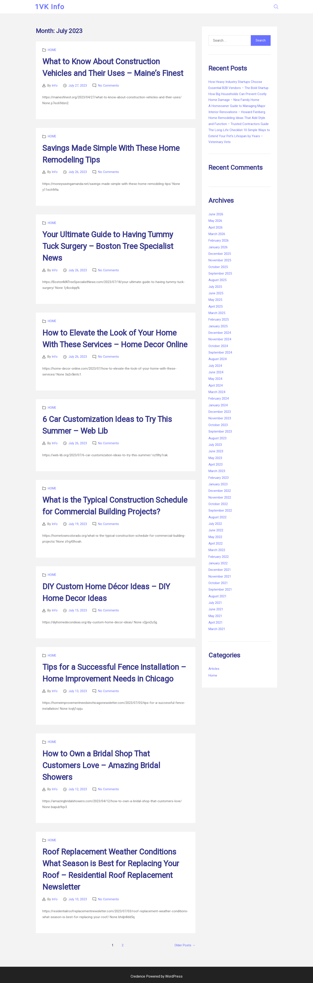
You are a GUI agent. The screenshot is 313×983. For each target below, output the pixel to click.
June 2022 (215, 530)
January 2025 (218, 326)
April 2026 (215, 227)
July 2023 (215, 445)
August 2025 (217, 280)
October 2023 (218, 425)
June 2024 (215, 372)
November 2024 (219, 339)
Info (55, 85)
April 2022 (215, 543)
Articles (213, 669)
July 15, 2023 (77, 610)
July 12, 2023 (77, 789)
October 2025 (218, 267)
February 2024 (218, 398)
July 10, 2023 (77, 899)
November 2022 (219, 497)
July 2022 (215, 524)
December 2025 (219, 254)
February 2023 (218, 478)
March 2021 (216, 629)
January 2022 (218, 563)
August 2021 (217, 596)
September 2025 (220, 273)
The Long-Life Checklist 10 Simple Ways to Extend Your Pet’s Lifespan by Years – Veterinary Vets (239, 136)
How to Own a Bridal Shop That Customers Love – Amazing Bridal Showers (101, 765)
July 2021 (215, 603)
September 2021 (220, 589)
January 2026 (218, 247)
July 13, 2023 (77, 691)
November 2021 (219, 576)
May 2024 (215, 379)
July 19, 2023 (77, 524)
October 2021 (218, 583)
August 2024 (217, 359)
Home (52, 50)
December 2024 (219, 333)
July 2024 (215, 366)
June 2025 (215, 293)
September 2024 (220, 352)
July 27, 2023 (77, 85)
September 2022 (220, 510)
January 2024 (218, 405)
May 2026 (215, 221)
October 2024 (218, 346)
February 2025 (218, 319)
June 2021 (215, 609)
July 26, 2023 (77, 172)
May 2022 (215, 537)
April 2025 (215, 306)
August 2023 (217, 438)
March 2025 (216, 313)
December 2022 (219, 491)
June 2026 (215, 214)
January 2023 (218, 484)
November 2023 (219, 418)
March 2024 (216, 392)
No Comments (108, 85)
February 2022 (218, 557)
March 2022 (216, 550)
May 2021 (215, 616)
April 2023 (215, 464)
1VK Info (50, 6)
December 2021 (219, 570)
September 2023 (220, 431)
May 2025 (215, 300)
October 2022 (218, 504)
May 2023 (215, 458)
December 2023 (219, 412)
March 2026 (216, 234)
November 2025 (219, 260)
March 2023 (216, 471)
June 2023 (215, 451)
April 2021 (215, 622)
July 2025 (215, 287)
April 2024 (215, 385)
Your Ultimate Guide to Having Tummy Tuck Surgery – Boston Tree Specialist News (107, 246)
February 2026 (218, 240)
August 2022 (217, 517)
